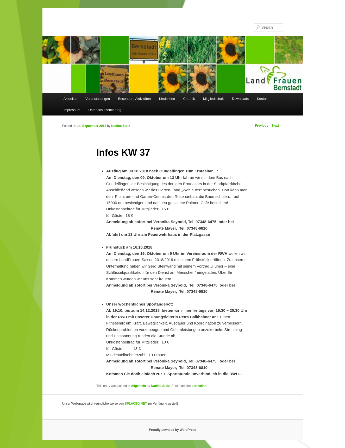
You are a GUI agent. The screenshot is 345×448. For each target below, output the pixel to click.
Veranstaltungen (97, 99)
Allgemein (138, 386)
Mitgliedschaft (213, 99)
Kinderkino (167, 99)
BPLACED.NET (135, 403)
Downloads (240, 99)
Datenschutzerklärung (104, 110)
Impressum (72, 110)
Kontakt (262, 99)
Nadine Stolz (120, 126)
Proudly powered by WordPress (172, 430)
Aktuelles (70, 99)
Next (277, 125)
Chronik (189, 99)
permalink (199, 386)
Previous (259, 125)
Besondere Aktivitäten (134, 99)
